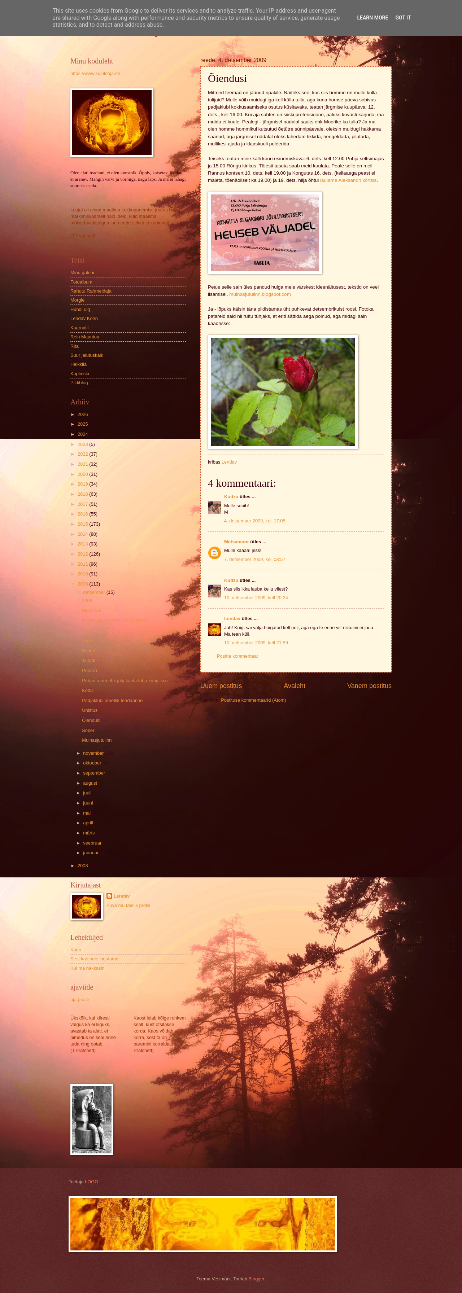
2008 (83, 865)
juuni (88, 803)
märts (89, 833)
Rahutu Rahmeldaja (91, 291)
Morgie (77, 300)
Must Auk (91, 610)
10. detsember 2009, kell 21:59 (256, 642)
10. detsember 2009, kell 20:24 (256, 597)
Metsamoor (236, 541)
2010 (83, 574)
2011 (83, 564)
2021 (83, 464)
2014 (83, 534)
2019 (83, 484)
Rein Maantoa (84, 336)
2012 (83, 554)
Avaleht (294, 685)
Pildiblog (79, 382)
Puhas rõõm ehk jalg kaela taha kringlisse (125, 680)
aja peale (79, 999)
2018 (83, 494)
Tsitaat (88, 660)
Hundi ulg (80, 309)
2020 (83, 474)
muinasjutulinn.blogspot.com (260, 294)
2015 (83, 524)
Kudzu (231, 496)
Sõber (88, 730)
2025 (83, 424)
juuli (87, 792)
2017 (83, 504)
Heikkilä (78, 364)
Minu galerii (82, 272)
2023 (83, 444)
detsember (94, 592)
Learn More (372, 18)
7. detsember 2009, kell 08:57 (255, 559)
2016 (83, 514)
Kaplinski (79, 373)
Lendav (232, 618)
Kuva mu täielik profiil (128, 905)
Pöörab (89, 670)
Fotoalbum (81, 282)
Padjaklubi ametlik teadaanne (112, 700)
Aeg (86, 630)
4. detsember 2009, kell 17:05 (255, 520)
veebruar (93, 843)
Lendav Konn (84, 318)
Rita (74, 346)
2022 (83, 454)
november (94, 753)
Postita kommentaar (237, 656)
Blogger (257, 1278)
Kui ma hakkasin (87, 968)
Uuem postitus (221, 685)
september (94, 773)
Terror (88, 640)
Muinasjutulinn (97, 740)
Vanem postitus (369, 685)
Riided (88, 650)
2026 (83, 414)
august (90, 783)
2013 (83, 544)
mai (87, 813)
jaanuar (91, 852)
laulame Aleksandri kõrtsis (348, 180)
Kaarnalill (80, 327)
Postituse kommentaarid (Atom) (253, 700)
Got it (403, 18)
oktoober (93, 763)
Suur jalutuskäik (86, 355)
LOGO (91, 1181)
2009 (83, 584)
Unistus (89, 710)
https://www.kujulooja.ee (95, 73)
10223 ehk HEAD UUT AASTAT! (115, 620)
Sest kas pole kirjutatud (94, 958)
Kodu (87, 690)
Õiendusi (91, 720)
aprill (88, 822)
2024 (83, 434)
